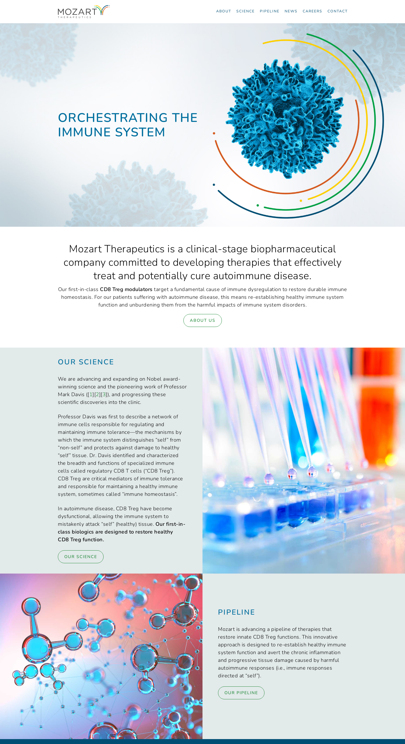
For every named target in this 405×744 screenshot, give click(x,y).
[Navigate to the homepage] (84, 11)
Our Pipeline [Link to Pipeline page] (241, 693)
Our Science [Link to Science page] (80, 557)
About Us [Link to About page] (202, 320)
